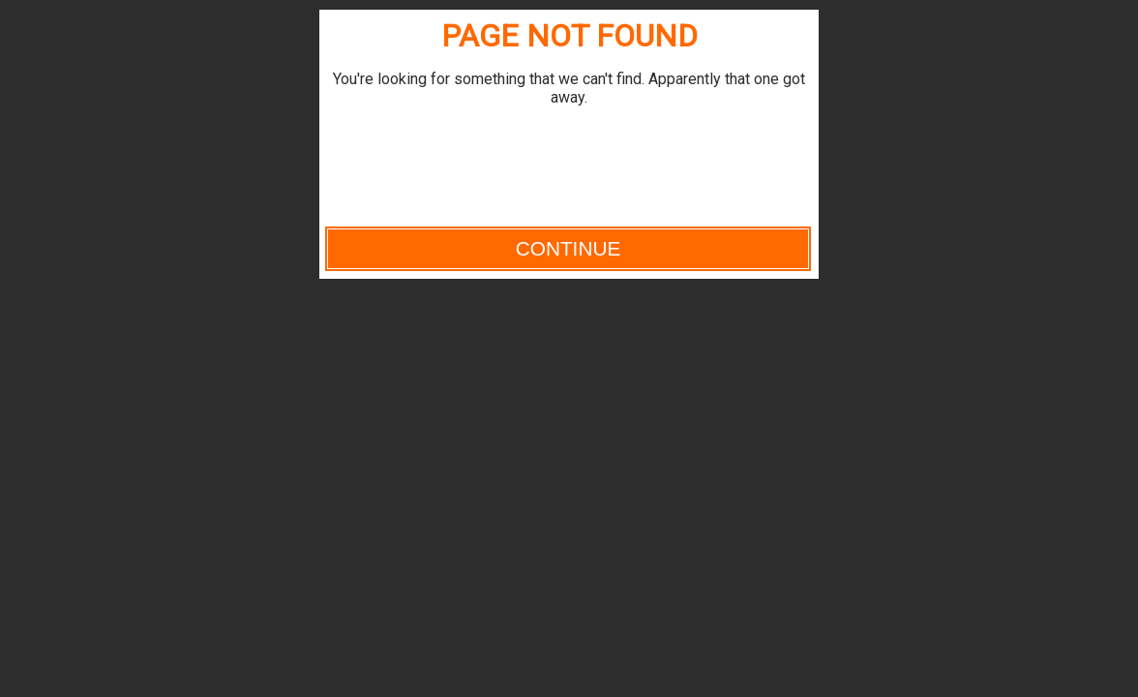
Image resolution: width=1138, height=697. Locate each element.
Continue (568, 248)
